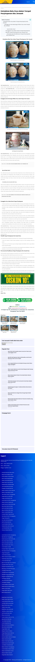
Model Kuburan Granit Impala (8, 642)
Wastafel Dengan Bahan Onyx (8, 574)
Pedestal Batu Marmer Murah (8, 526)
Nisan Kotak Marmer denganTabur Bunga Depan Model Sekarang (19, 393)
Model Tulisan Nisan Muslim (7, 599)
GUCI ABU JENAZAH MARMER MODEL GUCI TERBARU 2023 (17, 163)
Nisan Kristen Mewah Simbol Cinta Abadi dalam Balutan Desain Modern (19, 376)
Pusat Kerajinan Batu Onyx (7, 524)
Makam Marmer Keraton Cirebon (8, 556)
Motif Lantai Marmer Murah (7, 508)
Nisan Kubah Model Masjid (7, 478)
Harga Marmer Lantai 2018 (7, 496)
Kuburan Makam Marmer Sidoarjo (9, 637)
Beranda (2, 7)
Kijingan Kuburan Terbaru (7, 631)
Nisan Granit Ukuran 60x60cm (8, 625)
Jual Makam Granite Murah (7, 644)
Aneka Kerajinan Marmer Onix (8, 617)
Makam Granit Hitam (6, 588)
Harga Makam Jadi (6, 629)
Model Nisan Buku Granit (7, 558)
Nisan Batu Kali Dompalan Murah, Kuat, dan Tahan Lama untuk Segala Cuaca (19, 352)
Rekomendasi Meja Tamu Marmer (9, 562)
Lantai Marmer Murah (6, 554)
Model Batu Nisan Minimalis (7, 609)
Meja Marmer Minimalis (6, 619)
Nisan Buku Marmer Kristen (7, 506)
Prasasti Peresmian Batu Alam (8, 472)
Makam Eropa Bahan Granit (7, 492)
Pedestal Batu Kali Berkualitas (8, 484)
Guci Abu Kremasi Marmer (7, 520)
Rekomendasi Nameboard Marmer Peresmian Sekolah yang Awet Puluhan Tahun (20, 399)
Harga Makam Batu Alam (7, 590)
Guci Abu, (4, 286)
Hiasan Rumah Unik (6, 615)
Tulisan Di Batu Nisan (6, 607)
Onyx (6, 288)
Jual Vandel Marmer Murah (7, 486)
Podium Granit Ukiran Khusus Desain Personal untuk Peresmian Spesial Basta (18, 405)
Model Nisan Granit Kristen (7, 597)
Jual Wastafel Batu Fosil (6, 528)
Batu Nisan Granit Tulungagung (8, 494)
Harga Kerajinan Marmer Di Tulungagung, (22, 288)
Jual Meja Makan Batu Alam (7, 564)
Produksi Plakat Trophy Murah (8, 514)
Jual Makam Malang (6, 582)
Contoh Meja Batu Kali (6, 623)
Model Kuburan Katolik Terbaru (8, 586)
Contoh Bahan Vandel (6, 546)
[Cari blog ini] (7, 343)
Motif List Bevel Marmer (6, 522)
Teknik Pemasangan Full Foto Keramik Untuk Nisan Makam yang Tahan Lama (20, 381)
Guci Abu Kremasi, (15, 286)
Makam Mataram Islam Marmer (8, 490)
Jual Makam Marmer (6, 578)
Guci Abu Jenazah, (9, 286)
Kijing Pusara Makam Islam (7, 474)
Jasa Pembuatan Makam (7, 580)
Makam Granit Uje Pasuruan (7, 640)
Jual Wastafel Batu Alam (7, 613)
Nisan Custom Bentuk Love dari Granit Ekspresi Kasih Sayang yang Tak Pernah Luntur (20, 370)
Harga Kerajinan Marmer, (11, 288)
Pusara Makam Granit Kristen (8, 476)
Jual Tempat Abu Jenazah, (10, 289)
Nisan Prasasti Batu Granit (7, 605)
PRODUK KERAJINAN (7, 7)
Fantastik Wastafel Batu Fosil (7, 566)
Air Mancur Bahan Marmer (7, 611)
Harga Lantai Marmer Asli (7, 498)
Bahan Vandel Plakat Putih (7, 512)
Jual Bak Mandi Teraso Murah (8, 572)
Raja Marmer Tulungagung (7, 537)
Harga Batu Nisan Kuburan (7, 654)
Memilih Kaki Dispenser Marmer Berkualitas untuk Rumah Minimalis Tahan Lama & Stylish (20, 358)
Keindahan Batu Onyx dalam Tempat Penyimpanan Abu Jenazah (17, 39)
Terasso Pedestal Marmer (7, 530)
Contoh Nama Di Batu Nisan (7, 601)
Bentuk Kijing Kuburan (6, 592)
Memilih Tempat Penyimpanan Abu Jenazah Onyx (17, 32)
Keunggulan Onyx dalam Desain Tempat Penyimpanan (18, 30)
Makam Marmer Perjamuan (7, 502)
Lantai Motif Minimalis (6, 560)
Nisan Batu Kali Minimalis (7, 627)
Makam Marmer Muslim (7, 639)
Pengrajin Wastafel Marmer (7, 488)
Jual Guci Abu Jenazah (27, 286)
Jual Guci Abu (21, 286)
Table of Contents (6, 19)
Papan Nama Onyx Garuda (7, 482)
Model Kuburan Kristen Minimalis (8, 504)
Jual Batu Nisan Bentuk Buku (7, 603)
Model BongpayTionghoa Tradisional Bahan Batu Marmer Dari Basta (20, 387)
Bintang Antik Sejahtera (17, 659)
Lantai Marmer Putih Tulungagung (9, 500)
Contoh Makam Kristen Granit (8, 584)
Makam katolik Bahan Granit (7, 650)
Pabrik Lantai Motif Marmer (7, 480)
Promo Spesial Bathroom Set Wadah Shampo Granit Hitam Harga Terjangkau (20, 364)
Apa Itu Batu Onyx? (11, 29)
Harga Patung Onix (6, 518)
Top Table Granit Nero (6, 621)
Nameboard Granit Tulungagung (8, 516)
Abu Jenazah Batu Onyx (5, 85)
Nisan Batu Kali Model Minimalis (8, 568)
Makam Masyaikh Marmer (7, 635)
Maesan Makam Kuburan (7, 652)
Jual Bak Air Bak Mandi (6, 570)
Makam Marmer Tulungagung (8, 646)
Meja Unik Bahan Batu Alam (7, 510)
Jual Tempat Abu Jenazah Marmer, (20, 289)
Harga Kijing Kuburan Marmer (8, 633)
